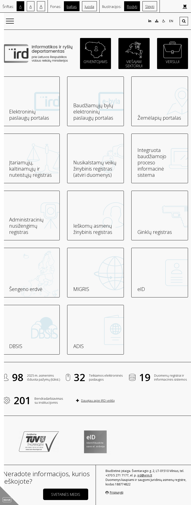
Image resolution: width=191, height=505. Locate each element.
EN (171, 21)
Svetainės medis (65, 494)
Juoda (89, 6)
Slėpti (149, 6)
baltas (72, 6)
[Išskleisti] (184, 21)
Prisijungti (114, 492)
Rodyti (132, 6)
